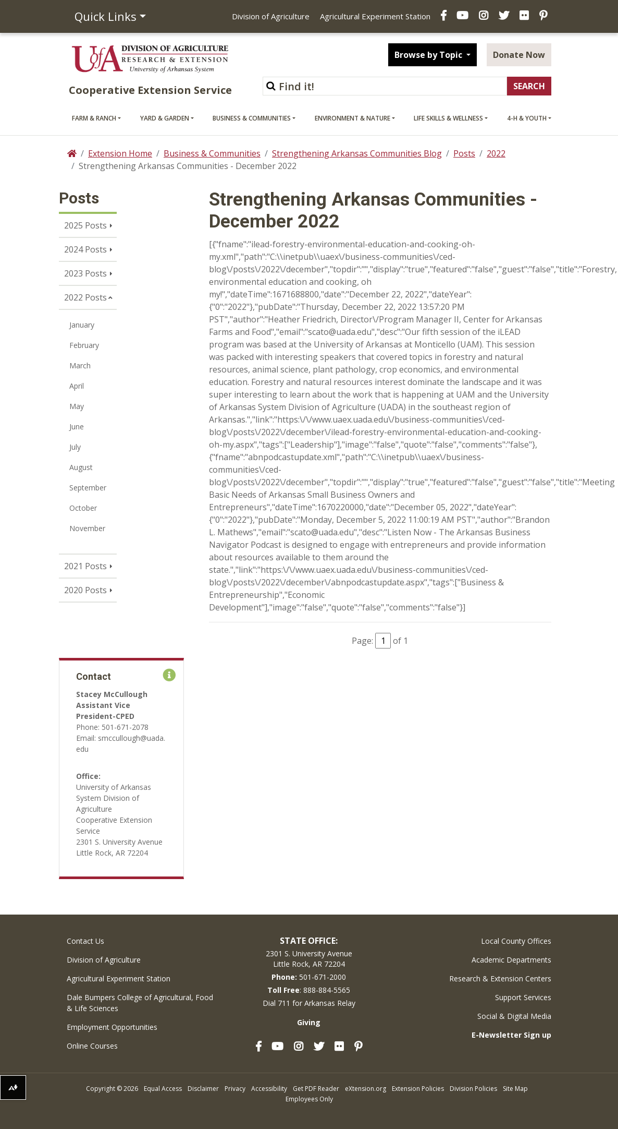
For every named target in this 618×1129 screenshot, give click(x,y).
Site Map (515, 1088)
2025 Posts (85, 225)
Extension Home (120, 153)
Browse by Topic (429, 55)
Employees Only (309, 1099)
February (84, 345)
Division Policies (473, 1088)
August (81, 467)
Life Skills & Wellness (448, 118)
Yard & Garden (164, 118)
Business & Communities (252, 118)
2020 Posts (85, 590)
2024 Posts (85, 249)
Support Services (523, 997)
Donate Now (519, 55)
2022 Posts (85, 297)
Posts (464, 153)
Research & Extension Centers (500, 978)
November (87, 528)
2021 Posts (85, 566)
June (76, 426)
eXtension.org (365, 1088)
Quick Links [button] (106, 16)
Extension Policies (418, 1088)
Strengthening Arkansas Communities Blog (357, 153)
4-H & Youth (527, 118)
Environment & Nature (352, 118)
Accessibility (269, 1088)
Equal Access (163, 1088)
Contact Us (85, 941)
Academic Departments (511, 960)
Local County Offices (516, 941)
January (81, 325)
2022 (496, 153)
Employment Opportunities (112, 1027)
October (83, 508)
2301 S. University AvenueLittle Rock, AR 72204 (309, 958)
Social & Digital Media (514, 1016)
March (80, 365)
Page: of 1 (380, 640)
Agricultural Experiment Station (375, 16)
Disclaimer (203, 1088)
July (75, 447)
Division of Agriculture (271, 16)
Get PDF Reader (316, 1088)
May (76, 406)
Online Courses (92, 1046)
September (87, 488)
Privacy (235, 1088)
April (76, 386)
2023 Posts (85, 273)
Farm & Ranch (94, 118)
